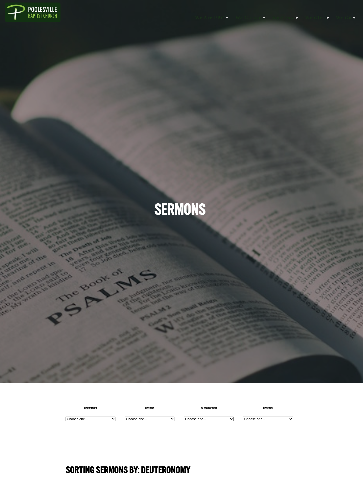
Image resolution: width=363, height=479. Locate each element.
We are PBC (210, 17)
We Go (344, 17)
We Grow (283, 17)
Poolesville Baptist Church (32, 18)
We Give (315, 17)
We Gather (248, 17)
